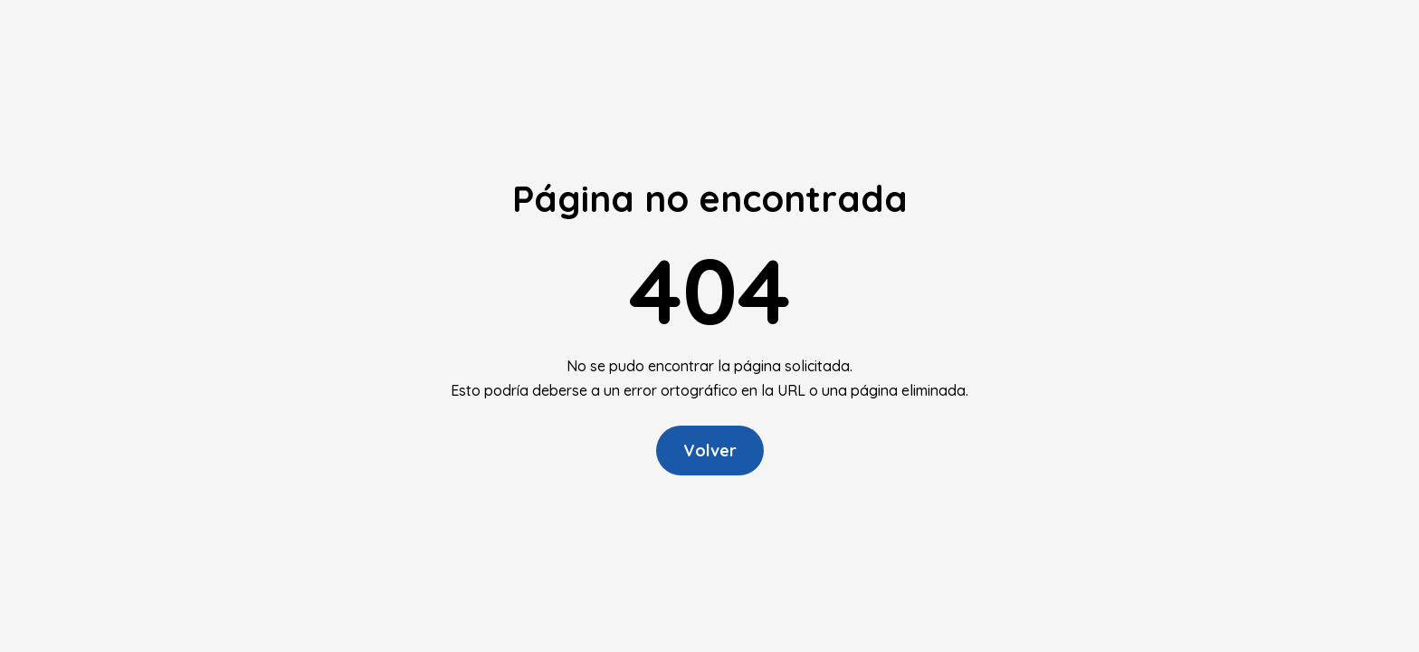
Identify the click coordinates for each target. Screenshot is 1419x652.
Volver (710, 450)
